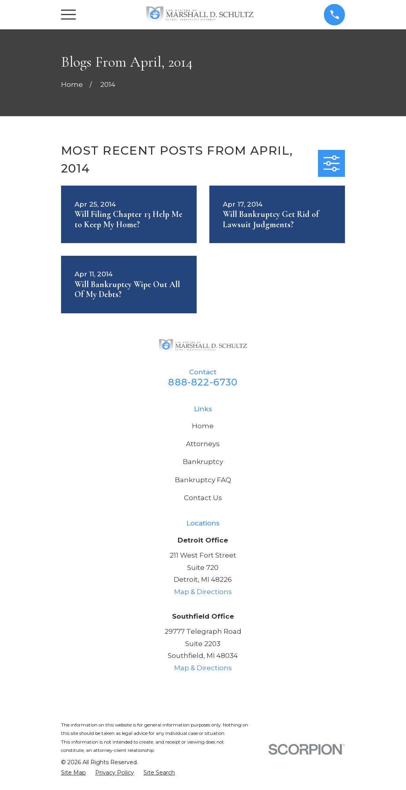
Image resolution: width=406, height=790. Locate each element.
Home (203, 426)
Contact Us (203, 498)
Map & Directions (203, 592)
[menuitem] (73, 773)
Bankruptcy (203, 462)
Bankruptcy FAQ (203, 480)
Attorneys (203, 444)
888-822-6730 (202, 382)
